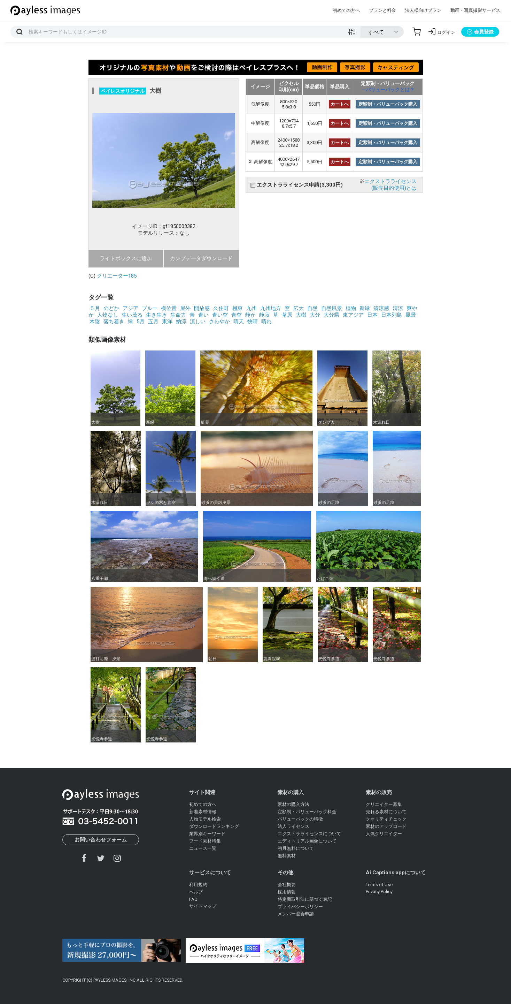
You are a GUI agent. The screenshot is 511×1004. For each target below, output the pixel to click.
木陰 (95, 321)
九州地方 (270, 308)
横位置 (169, 308)
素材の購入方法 (293, 804)
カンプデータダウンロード (201, 258)
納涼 (181, 321)
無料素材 (287, 855)
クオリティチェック (386, 819)
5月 (141, 321)
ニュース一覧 (202, 848)
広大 (298, 308)
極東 (237, 308)
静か (250, 315)
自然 (312, 308)
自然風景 (331, 308)
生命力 (178, 315)
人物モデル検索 (205, 819)
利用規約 (198, 884)
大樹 (301, 315)
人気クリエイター (384, 833)
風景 (410, 315)
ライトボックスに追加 (126, 258)
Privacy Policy (379, 891)
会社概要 (287, 884)
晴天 (238, 321)
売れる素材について (386, 811)
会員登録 (480, 32)
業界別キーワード (207, 833)
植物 (351, 308)
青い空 (220, 315)
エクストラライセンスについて (309, 833)
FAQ (193, 899)
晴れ (266, 321)
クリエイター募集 (384, 804)
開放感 (202, 308)
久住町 (221, 308)
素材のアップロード (386, 826)
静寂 (264, 315)
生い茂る (132, 315)
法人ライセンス (293, 826)
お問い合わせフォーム (101, 840)
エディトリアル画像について (307, 841)
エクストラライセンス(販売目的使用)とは (390, 184)
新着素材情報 (202, 811)
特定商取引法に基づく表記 (305, 899)
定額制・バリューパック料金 (307, 811)
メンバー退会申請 (296, 913)
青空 (236, 315)
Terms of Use (379, 884)
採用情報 (287, 891)
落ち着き (113, 321)
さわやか (219, 321)
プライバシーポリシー (300, 906)
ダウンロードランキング (214, 826)
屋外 (185, 308)
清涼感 (381, 308)
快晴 (252, 321)
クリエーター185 (117, 276)
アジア (130, 308)
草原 (287, 315)
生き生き (156, 315)
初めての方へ (346, 10)
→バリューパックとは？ (388, 89)
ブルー (149, 308)
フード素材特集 (205, 841)
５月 (95, 308)
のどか (111, 308)
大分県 (331, 315)
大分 (315, 315)
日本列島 (391, 315)
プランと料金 (382, 10)
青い (203, 315)
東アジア (353, 315)
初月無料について (296, 848)
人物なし (107, 315)
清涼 (398, 308)
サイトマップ (202, 906)
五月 (153, 321)
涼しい (198, 321)
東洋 (167, 321)
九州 (251, 308)
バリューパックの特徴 (300, 819)
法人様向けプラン (423, 10)
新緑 (364, 308)
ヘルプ (196, 891)
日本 (372, 315)
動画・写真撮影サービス (475, 10)
